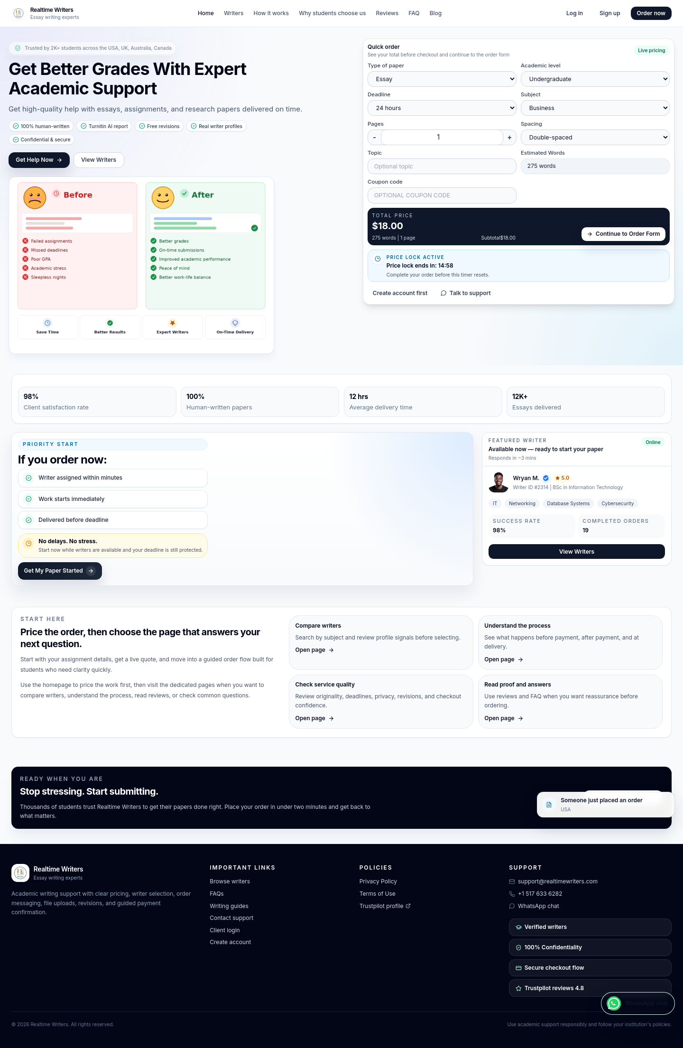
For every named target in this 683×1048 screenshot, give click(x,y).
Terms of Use (378, 893)
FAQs (216, 893)
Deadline (379, 94)
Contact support (231, 917)
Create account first (400, 293)
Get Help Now (39, 159)
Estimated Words (543, 152)
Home (206, 13)
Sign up (610, 13)
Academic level (541, 65)
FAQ (413, 13)
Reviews (387, 13)
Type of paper (386, 65)
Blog (436, 13)
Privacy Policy (378, 881)
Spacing (531, 124)
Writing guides (229, 905)
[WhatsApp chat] (637, 1003)
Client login (225, 930)
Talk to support (466, 293)
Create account (230, 942)
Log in (574, 13)
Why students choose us (332, 13)
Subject (531, 94)
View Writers (98, 159)
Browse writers (230, 881)
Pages (376, 124)
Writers (234, 13)
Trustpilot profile (385, 905)
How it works (271, 13)
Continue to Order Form (623, 233)
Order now (651, 13)
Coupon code (385, 181)
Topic (375, 152)
